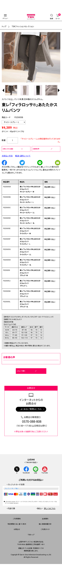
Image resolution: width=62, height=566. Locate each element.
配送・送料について (23, 156)
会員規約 (45, 519)
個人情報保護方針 (45, 524)
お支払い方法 (7, 156)
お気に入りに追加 (8, 149)
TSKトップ (31, 535)
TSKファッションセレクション (23, 26)
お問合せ (17, 529)
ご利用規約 (17, 519)
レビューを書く (21, 371)
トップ (4, 26)
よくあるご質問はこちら (31, 409)
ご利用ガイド (45, 529)
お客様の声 (36, 149)
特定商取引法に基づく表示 (17, 524)
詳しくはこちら (49, 508)
